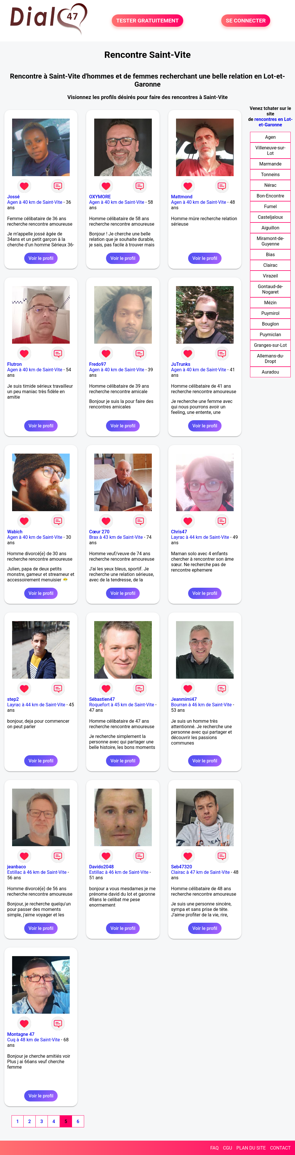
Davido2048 (101, 866)
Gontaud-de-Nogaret (270, 289)
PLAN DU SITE (251, 1148)
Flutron (14, 364)
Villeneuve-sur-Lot (270, 150)
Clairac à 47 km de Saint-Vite (200, 872)
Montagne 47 (21, 1034)
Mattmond (181, 196)
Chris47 (179, 531)
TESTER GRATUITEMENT (147, 20)
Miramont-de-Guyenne (270, 241)
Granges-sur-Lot (270, 345)
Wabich (14, 531)
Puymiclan (270, 334)
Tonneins (270, 174)
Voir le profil (41, 258)
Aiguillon (270, 228)
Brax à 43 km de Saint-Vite (116, 537)
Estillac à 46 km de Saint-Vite (37, 872)
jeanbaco (16, 866)
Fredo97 (97, 364)
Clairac (270, 265)
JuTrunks (180, 364)
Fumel (270, 206)
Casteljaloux (270, 217)
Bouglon (270, 324)
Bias (270, 254)
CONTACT (280, 1148)
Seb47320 (181, 866)
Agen (270, 137)
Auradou (270, 372)
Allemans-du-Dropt (270, 358)
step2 (13, 699)
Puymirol (270, 313)
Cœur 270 (99, 531)
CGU (227, 1148)
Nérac (270, 185)
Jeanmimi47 (184, 699)
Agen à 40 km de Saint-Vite (34, 202)
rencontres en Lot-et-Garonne (273, 122)
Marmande (270, 164)
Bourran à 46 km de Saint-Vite (201, 704)
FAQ (214, 1148)
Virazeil (270, 276)
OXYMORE (100, 196)
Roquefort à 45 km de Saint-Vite (121, 704)
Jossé (13, 196)
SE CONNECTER (246, 20)
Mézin (270, 302)
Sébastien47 (102, 699)
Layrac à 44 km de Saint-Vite (200, 537)
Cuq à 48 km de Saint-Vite (33, 1039)
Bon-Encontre (270, 196)
